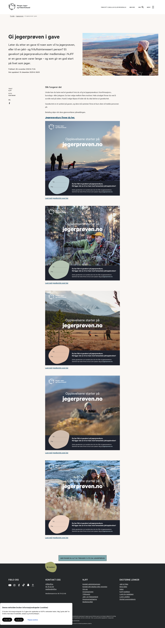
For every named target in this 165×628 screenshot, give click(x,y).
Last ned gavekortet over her (56, 198)
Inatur (122, 589)
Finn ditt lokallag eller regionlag (113, 7)
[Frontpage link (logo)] (12, 7)
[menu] (150, 7)
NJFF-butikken (125, 592)
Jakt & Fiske (124, 584)
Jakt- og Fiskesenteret (90, 597)
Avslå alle (19, 620)
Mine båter (123, 587)
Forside (12, 16)
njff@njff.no (49, 584)
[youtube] (9, 585)
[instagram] (14, 585)
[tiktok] (23, 585)
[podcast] (33, 585)
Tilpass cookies (32, 620)
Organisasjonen (87, 592)
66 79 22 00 (49, 587)
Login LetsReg (125, 597)
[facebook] (19, 585)
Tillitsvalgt (86, 594)
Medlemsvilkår (87, 602)
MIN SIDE (132, 7)
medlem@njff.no (51, 589)
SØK (141, 7)
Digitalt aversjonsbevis (128, 599)
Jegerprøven (19, 16)
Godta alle (7, 620)
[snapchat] (28, 585)
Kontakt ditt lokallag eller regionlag (94, 587)
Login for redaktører (127, 594)
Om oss (85, 589)
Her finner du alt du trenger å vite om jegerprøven (82, 558)
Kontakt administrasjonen (91, 584)
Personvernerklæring (89, 599)
